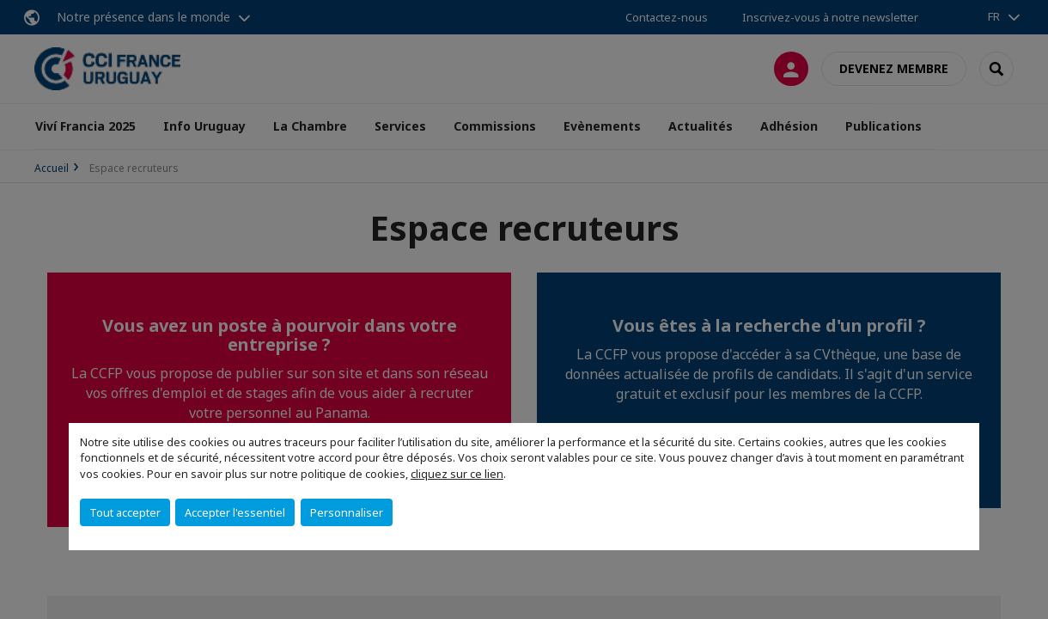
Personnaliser (346, 512)
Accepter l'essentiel (235, 512)
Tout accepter (125, 512)
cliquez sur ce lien (457, 473)
